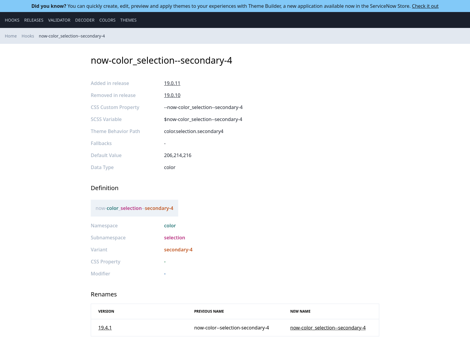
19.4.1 (105, 327)
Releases (34, 20)
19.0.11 (172, 83)
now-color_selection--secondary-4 (72, 36)
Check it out (425, 6)
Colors (107, 20)
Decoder (84, 20)
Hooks (12, 20)
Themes (128, 20)
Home (11, 36)
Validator (59, 20)
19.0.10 (172, 95)
